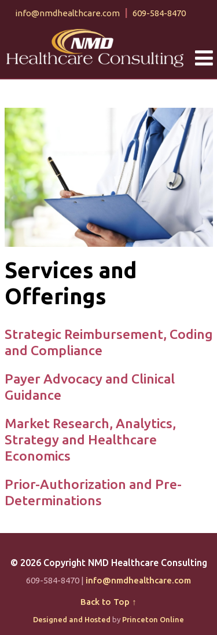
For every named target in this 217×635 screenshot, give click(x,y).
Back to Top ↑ (108, 602)
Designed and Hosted (72, 619)
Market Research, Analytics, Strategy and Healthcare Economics (90, 439)
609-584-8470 (159, 13)
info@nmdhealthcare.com (67, 13)
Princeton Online (153, 619)
